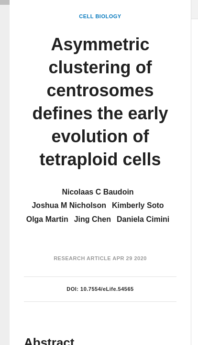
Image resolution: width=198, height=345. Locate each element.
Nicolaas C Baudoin (97, 192)
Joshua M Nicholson (69, 205)
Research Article (82, 258)
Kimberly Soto (138, 205)
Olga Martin (47, 219)
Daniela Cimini (143, 219)
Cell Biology (100, 16)
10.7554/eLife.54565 (107, 289)
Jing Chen (92, 219)
